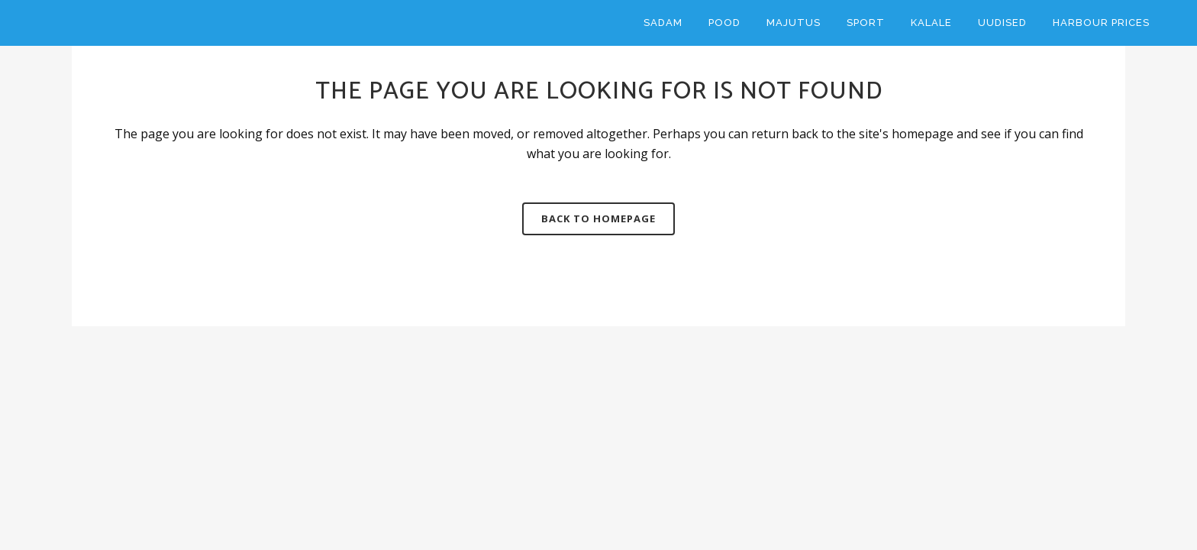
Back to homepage (598, 218)
